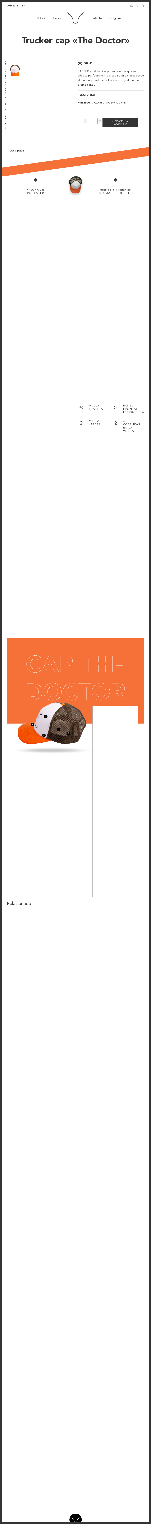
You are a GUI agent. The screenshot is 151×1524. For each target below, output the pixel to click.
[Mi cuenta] (131, 6)
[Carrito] (142, 6)
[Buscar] (137, 6)
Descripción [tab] (17, 150)
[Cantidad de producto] (92, 121)
